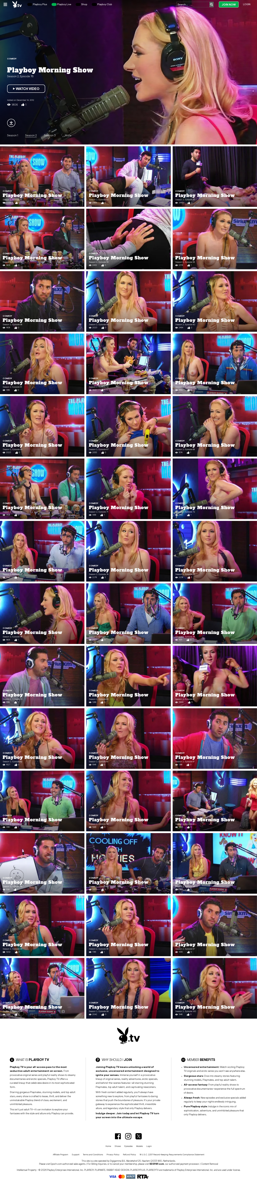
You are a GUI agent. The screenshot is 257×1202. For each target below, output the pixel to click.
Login (246, 4)
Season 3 (50, 135)
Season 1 (12, 135)
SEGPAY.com (156, 1164)
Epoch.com (56, 1164)
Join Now (229, 4)
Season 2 (31, 135)
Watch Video (26, 88)
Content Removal (209, 1164)
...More (67, 135)
